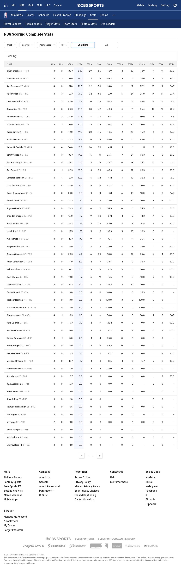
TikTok (149, 482)
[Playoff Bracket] (62, 15)
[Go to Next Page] (100, 456)
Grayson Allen (13, 246)
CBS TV (43, 495)
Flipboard (151, 504)
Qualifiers (83, 45)
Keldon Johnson (14, 269)
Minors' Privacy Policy (87, 486)
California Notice (84, 499)
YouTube (151, 477)
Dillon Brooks (13, 71)
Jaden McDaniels (15, 147)
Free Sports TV (12, 486)
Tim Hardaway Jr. (15, 162)
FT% (171, 64)
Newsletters (11, 521)
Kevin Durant (13, 78)
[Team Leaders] (33, 23)
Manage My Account (15, 516)
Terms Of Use (82, 477)
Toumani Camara (15, 254)
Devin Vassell (13, 154)
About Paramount (49, 486)
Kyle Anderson (14, 383)
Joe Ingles (12, 414)
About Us (44, 477)
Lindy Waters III (14, 445)
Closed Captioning (85, 495)
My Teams (9, 525)
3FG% (142, 64)
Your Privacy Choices (87, 490)
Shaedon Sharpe (15, 216)
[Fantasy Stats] (89, 23)
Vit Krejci (11, 422)
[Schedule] (43, 15)
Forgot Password (14, 530)
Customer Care (119, 482)
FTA (161, 64)
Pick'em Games (13, 477)
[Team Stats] (70, 23)
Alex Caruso (12, 238)
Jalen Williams (14, 116)
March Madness (13, 495)
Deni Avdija (12, 109)
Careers (43, 482)
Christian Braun (14, 185)
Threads (150, 499)
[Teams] (104, 15)
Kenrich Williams (15, 368)
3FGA (130, 64)
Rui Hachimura (13, 139)
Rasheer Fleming (15, 300)
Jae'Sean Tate (13, 353)
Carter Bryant (13, 292)
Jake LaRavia (13, 322)
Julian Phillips (13, 429)
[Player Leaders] (12, 23)
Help (112, 477)
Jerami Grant (13, 200)
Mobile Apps (11, 499)
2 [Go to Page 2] (93, 455)
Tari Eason (12, 170)
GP (53, 64)
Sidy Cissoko (13, 391)
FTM (152, 64)
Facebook (151, 490)
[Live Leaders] (108, 23)
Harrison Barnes (14, 330)
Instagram (152, 486)
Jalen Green (12, 93)
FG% (109, 64)
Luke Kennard (13, 101)
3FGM (120, 64)
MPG (70, 64)
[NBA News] (17, 15)
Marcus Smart (13, 124)
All (106, 45)
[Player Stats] (53, 23)
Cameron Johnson (15, 177)
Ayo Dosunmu (13, 86)
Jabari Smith (13, 132)
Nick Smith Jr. (13, 437)
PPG (80, 64)
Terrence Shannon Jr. (17, 307)
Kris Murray (12, 376)
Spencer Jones (14, 315)
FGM (89, 64)
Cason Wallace (14, 284)
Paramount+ (46, 490)
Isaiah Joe (11, 231)
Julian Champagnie (16, 193)
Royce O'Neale (14, 208)
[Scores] (30, 15)
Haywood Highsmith (16, 406)
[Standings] (80, 15)
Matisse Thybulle (15, 361)
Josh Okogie (13, 277)
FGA (99, 64)
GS (61, 64)
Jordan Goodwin (15, 338)
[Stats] (93, 15)
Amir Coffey (12, 399)
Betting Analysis (13, 490)
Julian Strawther (15, 261)
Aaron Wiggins (14, 345)
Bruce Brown (13, 223)
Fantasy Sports (12, 482)
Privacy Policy (83, 482)
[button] (114, 15)
